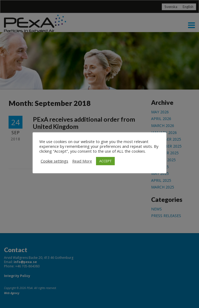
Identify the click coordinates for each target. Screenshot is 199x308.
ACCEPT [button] (105, 161)
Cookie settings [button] (54, 161)
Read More (82, 161)
